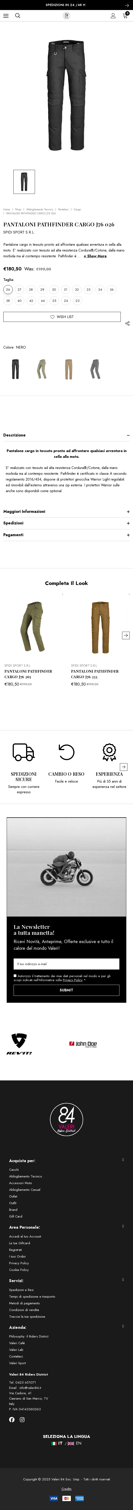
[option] (23, 767)
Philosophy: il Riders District (28, 1336)
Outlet (13, 1196)
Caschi (14, 1169)
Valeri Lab (16, 1349)
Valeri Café (17, 1343)
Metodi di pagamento (24, 1303)
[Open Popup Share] (127, 323)
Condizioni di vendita (24, 1309)
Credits (66, 1488)
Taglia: (8, 279)
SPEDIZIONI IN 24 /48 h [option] (67, 5)
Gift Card (15, 1216)
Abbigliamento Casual (24, 1189)
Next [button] (126, 635)
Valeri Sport (17, 1363)
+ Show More (95, 256)
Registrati (15, 1249)
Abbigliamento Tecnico (25, 1176)
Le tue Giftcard (19, 1243)
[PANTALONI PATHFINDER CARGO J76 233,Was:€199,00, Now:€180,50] (100, 627)
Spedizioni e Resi (21, 1289)
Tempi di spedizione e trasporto (32, 1296)
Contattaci (16, 1356)
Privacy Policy (73, 980)
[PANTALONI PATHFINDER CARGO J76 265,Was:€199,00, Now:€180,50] (33, 627)
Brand (13, 1209)
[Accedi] (113, 15)
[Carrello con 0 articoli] (126, 15)
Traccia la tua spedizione (27, 1316)
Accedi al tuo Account (25, 1236)
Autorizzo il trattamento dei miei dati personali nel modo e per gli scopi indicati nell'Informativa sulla (62, 978)
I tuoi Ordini (17, 1256)
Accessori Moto (20, 1183)
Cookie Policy (19, 1269)
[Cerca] (17, 15)
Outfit (12, 1203)
